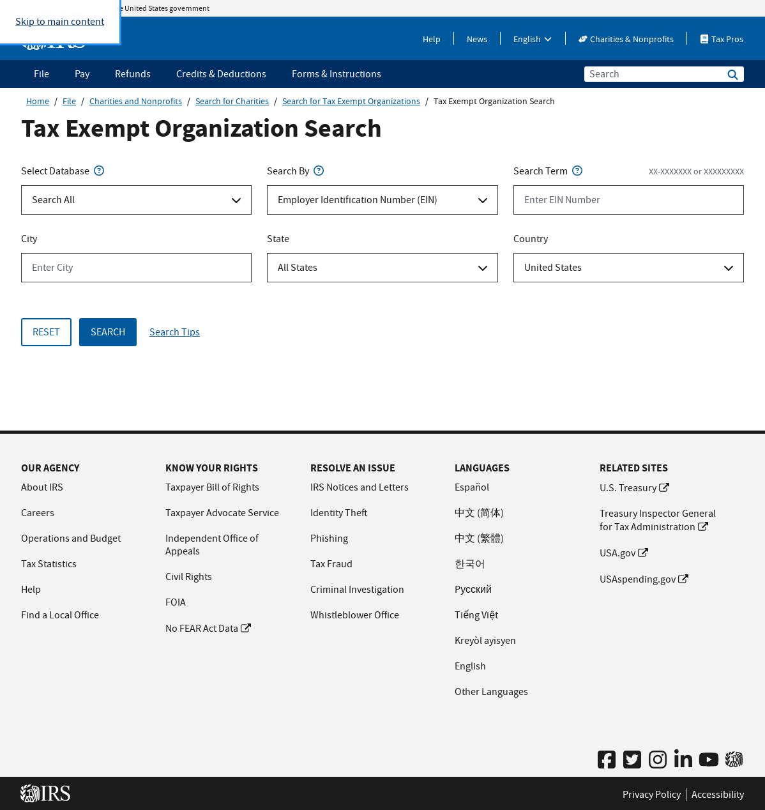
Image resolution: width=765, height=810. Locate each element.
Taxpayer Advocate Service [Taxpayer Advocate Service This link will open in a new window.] (222, 513)
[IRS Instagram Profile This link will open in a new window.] (658, 760)
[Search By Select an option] (382, 200)
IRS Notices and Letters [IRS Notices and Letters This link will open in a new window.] (359, 487)
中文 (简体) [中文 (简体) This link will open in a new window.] (479, 513)
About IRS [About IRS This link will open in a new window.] (42, 487)
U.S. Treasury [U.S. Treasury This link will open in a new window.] (634, 488)
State (278, 239)
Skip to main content (59, 21)
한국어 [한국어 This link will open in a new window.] (470, 564)
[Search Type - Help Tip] (99, 171)
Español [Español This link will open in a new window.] (472, 487)
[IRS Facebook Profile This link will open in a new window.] (606, 760)
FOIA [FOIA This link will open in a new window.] (175, 602)
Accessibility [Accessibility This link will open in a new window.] (718, 794)
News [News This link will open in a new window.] (477, 39)
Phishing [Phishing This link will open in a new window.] (329, 538)
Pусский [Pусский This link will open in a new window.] (473, 589)
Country (530, 239)
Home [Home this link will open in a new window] (37, 101)
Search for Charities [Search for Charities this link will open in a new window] (232, 101)
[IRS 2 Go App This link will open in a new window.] (734, 759)
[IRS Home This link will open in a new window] (49, 793)
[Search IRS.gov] (733, 75)
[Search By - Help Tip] (318, 171)
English (532, 39)
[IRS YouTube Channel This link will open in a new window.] (709, 760)
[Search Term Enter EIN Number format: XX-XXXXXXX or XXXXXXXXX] (628, 200)
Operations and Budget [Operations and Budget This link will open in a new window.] (71, 538)
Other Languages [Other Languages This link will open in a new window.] (491, 691)
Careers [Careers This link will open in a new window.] (37, 513)
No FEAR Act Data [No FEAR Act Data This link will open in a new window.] (208, 628)
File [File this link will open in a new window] (69, 101)
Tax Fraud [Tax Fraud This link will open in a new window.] (331, 564)
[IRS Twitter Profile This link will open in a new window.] (632, 760)
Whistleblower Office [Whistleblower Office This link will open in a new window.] (354, 615)
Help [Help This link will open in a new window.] (432, 39)
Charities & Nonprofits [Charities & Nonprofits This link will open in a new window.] (626, 39)
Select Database (64, 171)
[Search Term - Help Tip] (577, 171)
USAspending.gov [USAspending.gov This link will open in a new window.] (644, 579)
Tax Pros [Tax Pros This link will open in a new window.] (721, 39)
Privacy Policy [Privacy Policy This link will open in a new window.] (652, 794)
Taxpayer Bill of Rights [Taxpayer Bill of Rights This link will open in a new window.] (212, 487)
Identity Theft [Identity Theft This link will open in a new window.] (339, 513)
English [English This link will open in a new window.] (470, 666)
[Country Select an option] (628, 267)
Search (108, 332)
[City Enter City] (136, 267)
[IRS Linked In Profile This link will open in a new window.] (683, 760)
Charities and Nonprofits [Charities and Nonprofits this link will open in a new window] (135, 101)
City (29, 239)
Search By (296, 171)
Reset (46, 332)
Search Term (549, 171)
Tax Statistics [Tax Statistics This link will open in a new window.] (49, 564)
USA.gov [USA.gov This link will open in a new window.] (624, 553)
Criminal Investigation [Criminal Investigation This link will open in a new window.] (357, 589)
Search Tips (174, 332)
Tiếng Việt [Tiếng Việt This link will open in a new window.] (476, 615)
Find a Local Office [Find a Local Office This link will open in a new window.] (60, 615)
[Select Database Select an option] (136, 200)
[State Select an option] (382, 267)
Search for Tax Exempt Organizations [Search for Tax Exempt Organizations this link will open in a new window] (351, 101)
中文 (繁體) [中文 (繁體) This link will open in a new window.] (479, 538)
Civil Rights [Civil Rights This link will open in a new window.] (188, 576)
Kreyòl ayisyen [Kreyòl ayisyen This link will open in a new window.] (485, 640)
